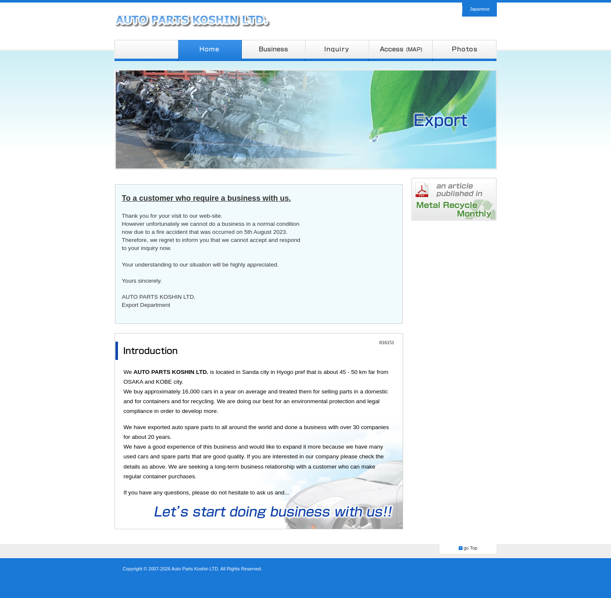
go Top (470, 547)
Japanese (480, 8)
